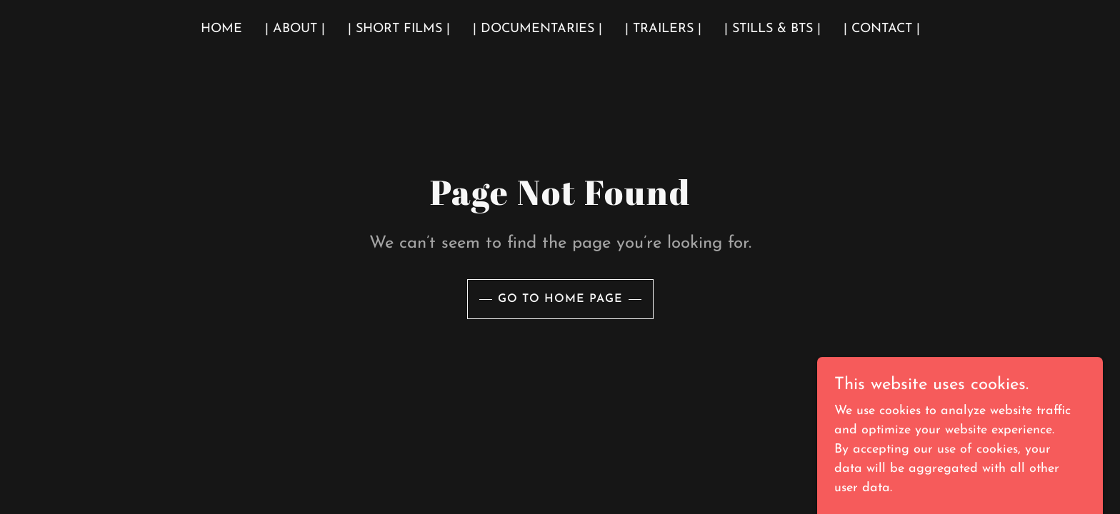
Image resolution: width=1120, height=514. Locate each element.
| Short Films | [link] (399, 29)
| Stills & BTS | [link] (772, 29)
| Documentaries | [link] (537, 29)
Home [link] (221, 29)
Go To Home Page (560, 299)
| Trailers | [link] (663, 29)
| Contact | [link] (882, 29)
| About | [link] (295, 29)
